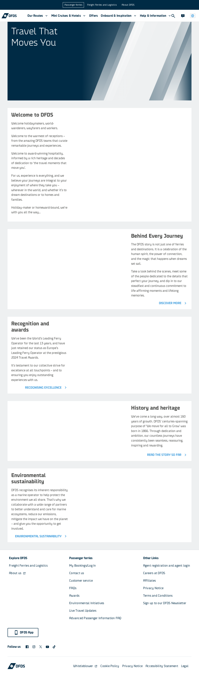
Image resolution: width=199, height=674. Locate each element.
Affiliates (149, 580)
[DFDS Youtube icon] (47, 647)
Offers (93, 15)
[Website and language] (192, 16)
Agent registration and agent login (166, 565)
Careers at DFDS (154, 573)
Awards (74, 595)
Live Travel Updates (82, 610)
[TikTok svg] (54, 647)
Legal (184, 666)
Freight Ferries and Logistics (102, 5)
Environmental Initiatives (86, 603)
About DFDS (128, 5)
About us (17, 573)
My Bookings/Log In (82, 565)
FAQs (72, 588)
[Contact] (183, 16)
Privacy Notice (153, 588)
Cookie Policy (109, 666)
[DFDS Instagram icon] (33, 647)
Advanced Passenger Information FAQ (95, 618)
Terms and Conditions (158, 595)
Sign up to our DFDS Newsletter (164, 603)
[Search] (173, 16)
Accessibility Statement (162, 666)
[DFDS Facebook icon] (27, 647)
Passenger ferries (73, 5)
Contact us (76, 573)
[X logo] (40, 647)
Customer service (81, 580)
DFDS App (23, 632)
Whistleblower (85, 666)
